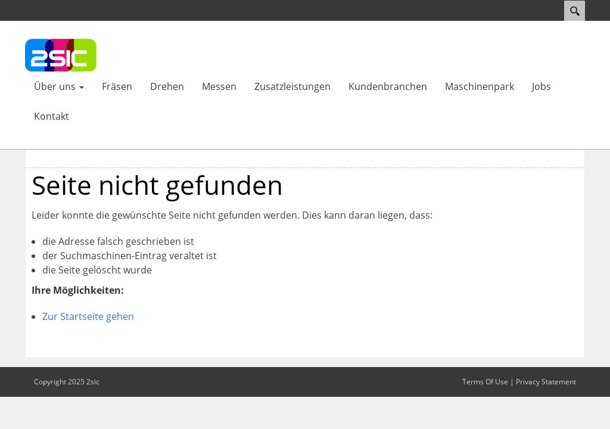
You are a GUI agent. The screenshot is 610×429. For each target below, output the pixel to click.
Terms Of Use (485, 382)
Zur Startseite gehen (88, 316)
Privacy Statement (546, 382)
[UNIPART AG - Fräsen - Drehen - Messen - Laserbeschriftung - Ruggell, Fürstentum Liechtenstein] (61, 54)
